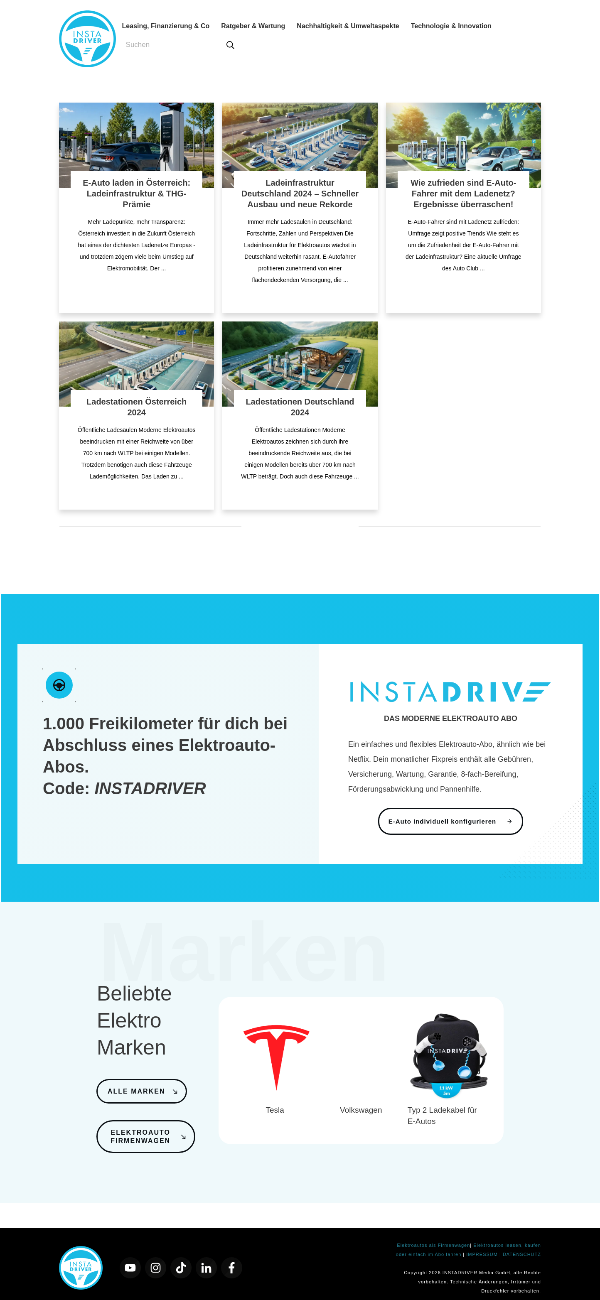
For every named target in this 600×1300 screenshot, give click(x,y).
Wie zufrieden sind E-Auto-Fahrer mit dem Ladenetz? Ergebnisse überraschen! (463, 193)
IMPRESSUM (482, 1246)
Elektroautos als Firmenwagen (433, 1237)
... (163, 268)
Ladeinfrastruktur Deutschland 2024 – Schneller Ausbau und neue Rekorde (300, 193)
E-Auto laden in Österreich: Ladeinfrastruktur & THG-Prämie (136, 193)
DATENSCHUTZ (522, 1246)
